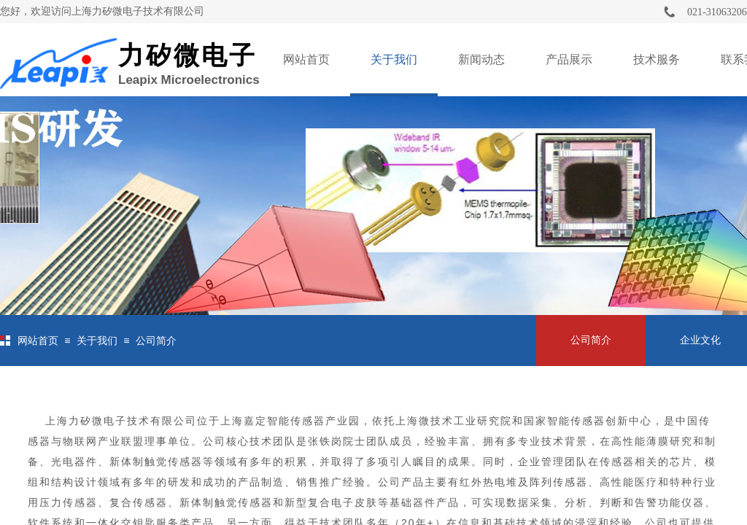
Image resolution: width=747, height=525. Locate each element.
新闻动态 (481, 59)
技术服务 (656, 59)
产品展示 (569, 59)
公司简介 (156, 340)
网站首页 (306, 59)
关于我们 (394, 59)
